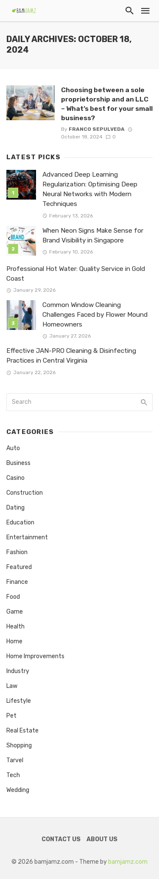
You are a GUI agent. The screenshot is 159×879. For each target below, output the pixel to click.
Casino (15, 478)
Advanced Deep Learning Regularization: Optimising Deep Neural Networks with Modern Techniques (89, 189)
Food (13, 596)
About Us (101, 839)
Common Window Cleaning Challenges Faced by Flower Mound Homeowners (95, 314)
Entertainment (27, 537)
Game (14, 611)
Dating (15, 507)
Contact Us (61, 839)
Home (14, 641)
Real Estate (22, 730)
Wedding (17, 790)
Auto (13, 448)
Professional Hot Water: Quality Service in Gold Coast (75, 273)
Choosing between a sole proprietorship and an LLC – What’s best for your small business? (107, 104)
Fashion (17, 552)
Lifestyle (18, 700)
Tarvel (14, 760)
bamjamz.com (128, 861)
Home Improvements (35, 656)
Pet (11, 715)
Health (15, 626)
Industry (17, 671)
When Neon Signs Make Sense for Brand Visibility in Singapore (92, 235)
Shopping (19, 745)
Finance (17, 582)
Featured (19, 567)
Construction (24, 492)
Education (20, 522)
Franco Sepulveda (97, 129)
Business (18, 463)
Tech (13, 775)
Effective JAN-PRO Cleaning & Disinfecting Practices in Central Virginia (71, 355)
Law (11, 686)
